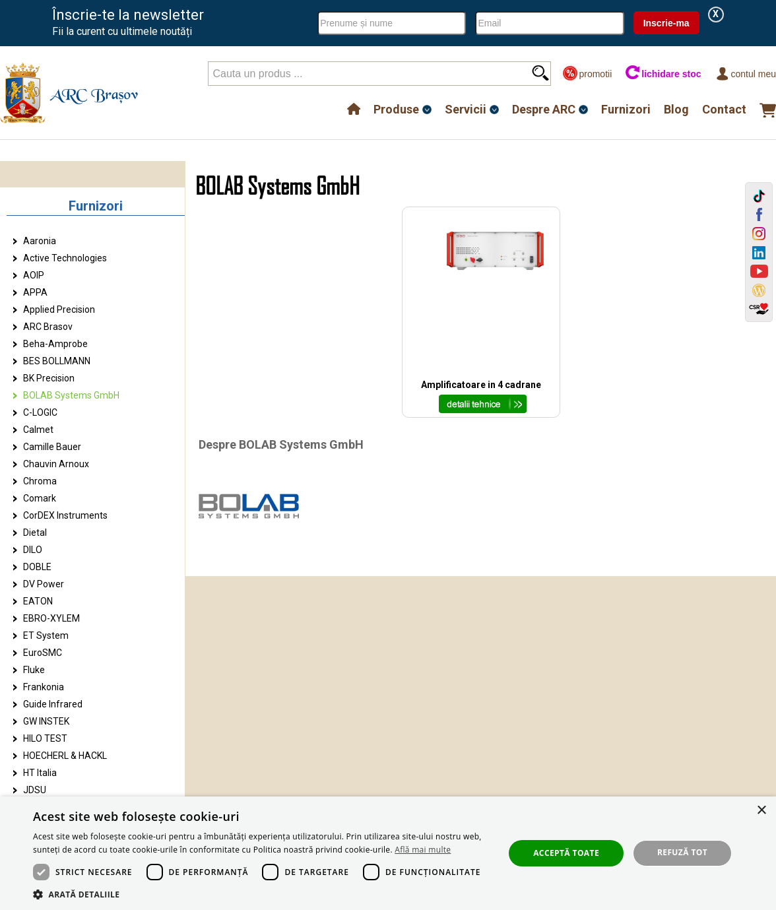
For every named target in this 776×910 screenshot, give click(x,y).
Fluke (34, 670)
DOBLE (37, 567)
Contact (724, 109)
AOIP (33, 275)
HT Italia (40, 772)
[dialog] (388, 853)
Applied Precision (59, 309)
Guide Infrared (52, 704)
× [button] (761, 811)
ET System (46, 635)
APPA (35, 292)
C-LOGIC (40, 412)
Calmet (38, 429)
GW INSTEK (46, 721)
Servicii (465, 109)
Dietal (35, 532)
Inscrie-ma (666, 23)
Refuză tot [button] (682, 852)
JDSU (34, 790)
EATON (38, 601)
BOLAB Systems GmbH (71, 395)
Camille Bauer (52, 446)
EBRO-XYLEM (51, 618)
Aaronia (39, 241)
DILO (32, 549)
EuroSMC (42, 652)
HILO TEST (45, 738)
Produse (396, 109)
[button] (261, 894)
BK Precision (49, 378)
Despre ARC (543, 109)
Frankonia (43, 687)
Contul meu (745, 73)
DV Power (43, 584)
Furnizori (626, 109)
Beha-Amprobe (55, 344)
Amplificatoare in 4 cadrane (481, 384)
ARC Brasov (48, 326)
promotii (587, 73)
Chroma (40, 481)
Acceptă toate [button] (566, 853)
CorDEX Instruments (65, 515)
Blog (676, 109)
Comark (39, 498)
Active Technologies (65, 258)
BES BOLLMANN (56, 361)
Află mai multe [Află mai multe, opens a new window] (423, 849)
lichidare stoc (663, 73)
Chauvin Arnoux (56, 464)
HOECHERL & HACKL (65, 755)
